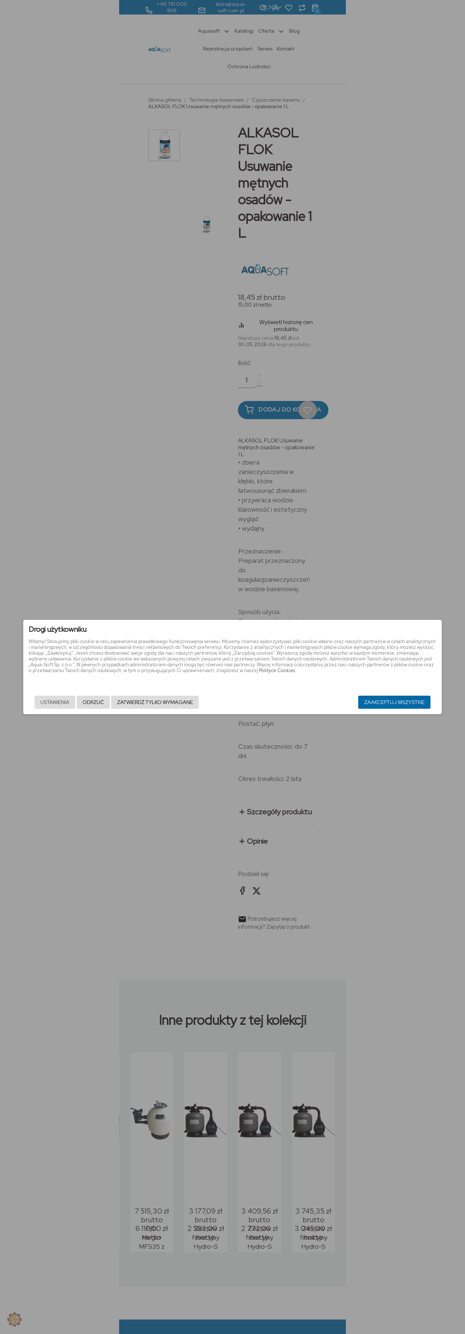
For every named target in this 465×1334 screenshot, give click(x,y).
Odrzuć (125, 702)
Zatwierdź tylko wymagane (187, 702)
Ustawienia (86, 702)
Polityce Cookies (305, 676)
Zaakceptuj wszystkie (362, 702)
